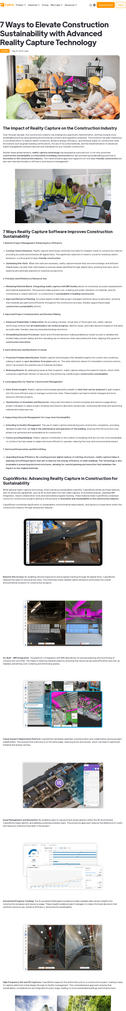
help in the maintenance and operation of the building (58, 428)
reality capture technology (46, 152)
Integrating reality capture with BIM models (55, 286)
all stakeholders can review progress (49, 325)
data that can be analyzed (91, 389)
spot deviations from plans (38, 361)
